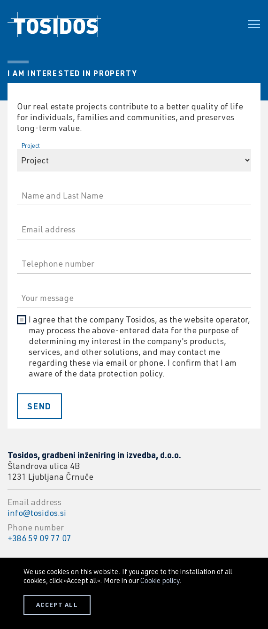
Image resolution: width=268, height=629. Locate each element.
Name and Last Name (50, 182)
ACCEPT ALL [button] (57, 604)
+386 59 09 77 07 (39, 538)
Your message (41, 284)
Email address (41, 216)
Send (39, 406)
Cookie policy (159, 580)
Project (31, 145)
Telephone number (46, 250)
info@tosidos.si (37, 512)
